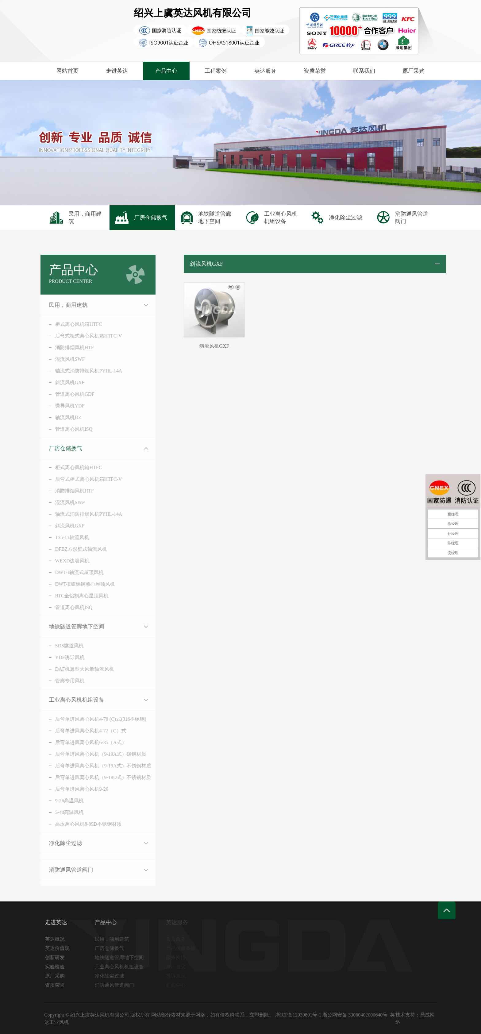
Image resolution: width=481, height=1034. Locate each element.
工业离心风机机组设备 (66, 700)
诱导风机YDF (60, 405)
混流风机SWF (60, 359)
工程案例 (216, 71)
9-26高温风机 (59, 800)
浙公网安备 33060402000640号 (354, 1014)
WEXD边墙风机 (62, 560)
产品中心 (166, 71)
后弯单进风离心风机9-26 (71, 789)
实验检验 (57, 966)
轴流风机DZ (58, 417)
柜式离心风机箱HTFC (68, 324)
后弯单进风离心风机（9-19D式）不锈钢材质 (93, 777)
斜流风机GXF (60, 382)
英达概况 (57, 939)
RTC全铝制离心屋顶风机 (72, 595)
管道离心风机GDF (65, 394)
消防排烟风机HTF (64, 347)
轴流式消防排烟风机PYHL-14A (79, 370)
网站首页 (67, 71)
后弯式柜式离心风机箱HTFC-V (78, 335)
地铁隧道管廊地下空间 (66, 626)
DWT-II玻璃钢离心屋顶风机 (75, 584)
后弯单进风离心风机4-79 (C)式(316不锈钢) (91, 719)
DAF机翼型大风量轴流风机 (74, 669)
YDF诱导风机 (60, 657)
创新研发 (57, 957)
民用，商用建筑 (58, 305)
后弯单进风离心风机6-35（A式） (81, 742)
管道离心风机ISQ (64, 429)
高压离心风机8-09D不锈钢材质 (78, 824)
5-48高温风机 (59, 812)
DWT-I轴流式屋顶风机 (69, 572)
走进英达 (117, 71)
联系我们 (364, 71)
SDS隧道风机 (59, 645)
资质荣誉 (315, 71)
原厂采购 (413, 71)
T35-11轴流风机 (62, 537)
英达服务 (265, 71)
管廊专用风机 (60, 680)
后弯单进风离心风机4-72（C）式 (81, 730)
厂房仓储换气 (55, 448)
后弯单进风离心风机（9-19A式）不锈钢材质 (93, 765)
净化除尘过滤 (55, 843)
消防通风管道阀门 (61, 870)
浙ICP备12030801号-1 (298, 1014)
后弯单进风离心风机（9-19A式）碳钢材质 (91, 754)
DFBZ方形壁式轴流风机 (71, 549)
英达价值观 (59, 948)
